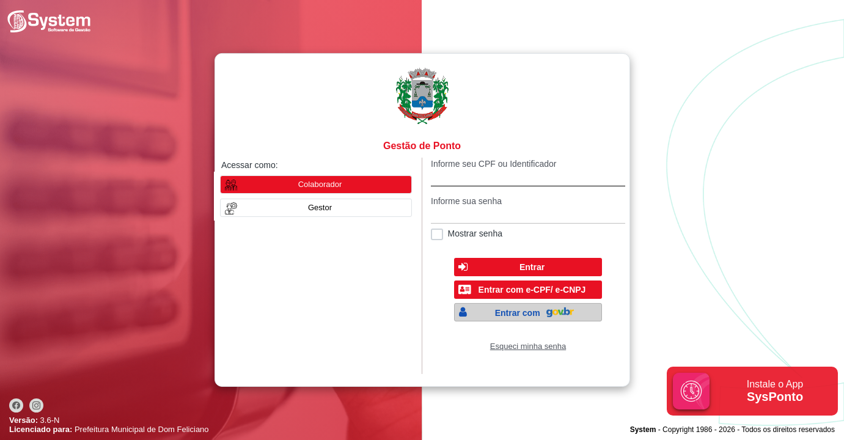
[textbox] (528, 177)
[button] (316, 207)
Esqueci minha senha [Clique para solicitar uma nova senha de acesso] (528, 346)
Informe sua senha (466, 201)
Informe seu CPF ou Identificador (493, 164)
